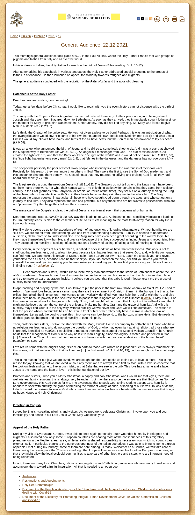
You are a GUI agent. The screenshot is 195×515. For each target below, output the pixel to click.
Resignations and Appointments (43, 480)
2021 (51, 36)
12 (59, 36)
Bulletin (26, 36)
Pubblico (39, 36)
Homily (146, 298)
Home (14, 36)
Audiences (29, 476)
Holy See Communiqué (37, 485)
